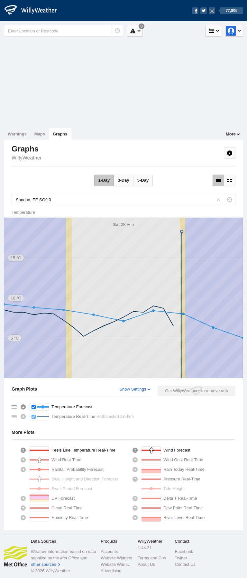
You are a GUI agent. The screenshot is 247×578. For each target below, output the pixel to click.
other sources (43, 564)
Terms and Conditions (154, 558)
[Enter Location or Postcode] (63, 31)
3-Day (123, 180)
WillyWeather (27, 157)
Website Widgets (116, 558)
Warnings (17, 134)
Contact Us (185, 564)
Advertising (111, 570)
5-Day (143, 180)
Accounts (109, 551)
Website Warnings (117, 564)
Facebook (184, 551)
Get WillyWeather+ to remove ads (196, 390)
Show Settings (132, 389)
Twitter (181, 558)
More (231, 134)
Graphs (60, 134)
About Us (146, 564)
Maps (39, 134)
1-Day (104, 180)
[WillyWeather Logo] (34, 10)
